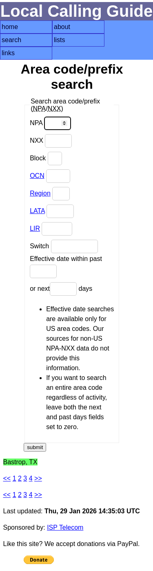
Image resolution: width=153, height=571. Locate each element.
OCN (37, 175)
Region (40, 193)
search (11, 39)
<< (7, 478)
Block (46, 158)
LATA (37, 210)
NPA (50, 123)
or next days (61, 289)
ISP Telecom (65, 527)
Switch (64, 246)
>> (38, 478)
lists (59, 39)
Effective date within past (66, 266)
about (62, 26)
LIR (35, 228)
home (10, 26)
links (8, 52)
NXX (51, 141)
